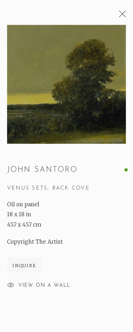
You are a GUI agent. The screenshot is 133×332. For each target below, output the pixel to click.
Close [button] (120, 16)
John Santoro (42, 170)
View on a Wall (39, 286)
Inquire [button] (24, 266)
